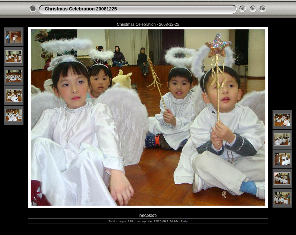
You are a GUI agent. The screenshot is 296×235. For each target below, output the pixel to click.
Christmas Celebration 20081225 (81, 8)
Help (184, 221)
